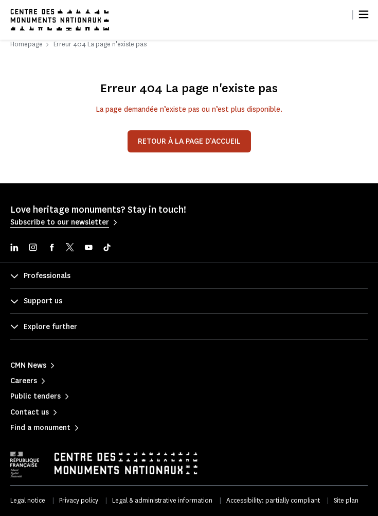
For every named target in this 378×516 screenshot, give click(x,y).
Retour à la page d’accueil (189, 141)
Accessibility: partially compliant (273, 500)
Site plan (346, 500)
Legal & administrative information (162, 500)
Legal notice (27, 500)
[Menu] (363, 14)
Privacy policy (78, 500)
